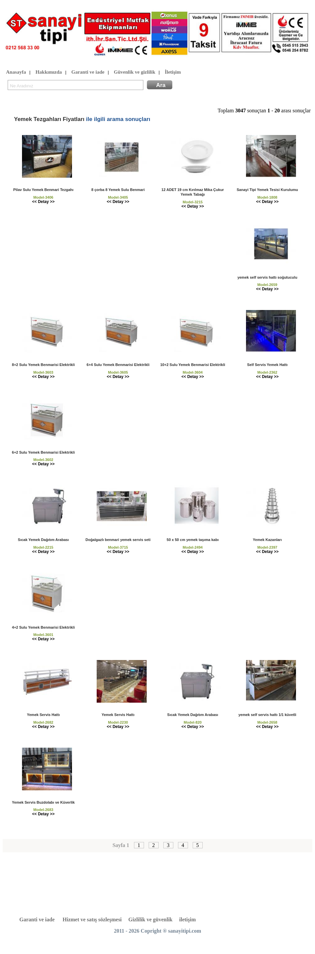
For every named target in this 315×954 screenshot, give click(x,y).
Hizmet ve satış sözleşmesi (92, 919)
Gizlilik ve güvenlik (150, 919)
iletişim (187, 919)
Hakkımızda (48, 72)
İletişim (173, 72)
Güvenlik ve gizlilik (134, 72)
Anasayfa (16, 72)
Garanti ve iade (87, 72)
